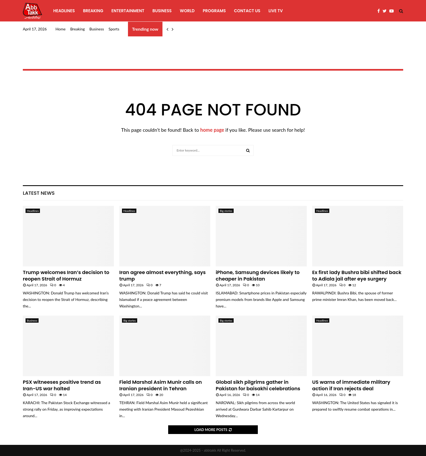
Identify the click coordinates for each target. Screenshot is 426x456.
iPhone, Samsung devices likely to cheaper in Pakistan (258, 275)
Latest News (39, 193)
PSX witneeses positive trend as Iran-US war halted (62, 385)
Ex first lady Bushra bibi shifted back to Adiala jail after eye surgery (357, 275)
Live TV (275, 11)
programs (214, 11)
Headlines (64, 11)
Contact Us (247, 11)
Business (162, 11)
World (187, 11)
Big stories (226, 210)
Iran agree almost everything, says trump (162, 275)
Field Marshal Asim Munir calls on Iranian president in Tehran (160, 385)
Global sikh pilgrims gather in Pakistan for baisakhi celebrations (258, 385)
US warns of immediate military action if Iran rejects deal (351, 385)
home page (212, 130)
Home (60, 29)
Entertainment (127, 11)
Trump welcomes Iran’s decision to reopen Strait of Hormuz (66, 275)
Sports (114, 29)
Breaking (93, 11)
